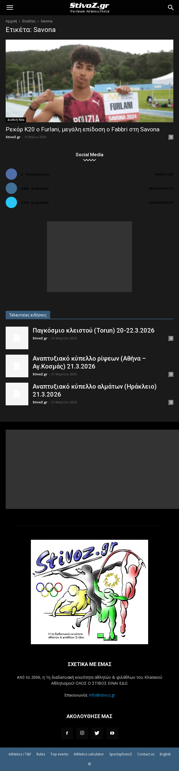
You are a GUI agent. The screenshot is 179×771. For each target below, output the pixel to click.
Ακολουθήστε (161, 188)
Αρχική (11, 21)
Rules (41, 754)
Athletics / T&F (19, 754)
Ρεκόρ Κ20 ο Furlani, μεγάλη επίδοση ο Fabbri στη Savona (82, 129)
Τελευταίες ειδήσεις (28, 315)
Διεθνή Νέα (15, 120)
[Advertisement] (89, 256)
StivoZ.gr (13, 137)
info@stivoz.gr (102, 695)
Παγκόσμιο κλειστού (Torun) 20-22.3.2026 (94, 330)
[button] (10, 7)
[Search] (171, 7)
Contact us (145, 754)
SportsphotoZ (120, 754)
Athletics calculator (89, 754)
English (165, 754)
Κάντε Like (164, 174)
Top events (59, 754)
